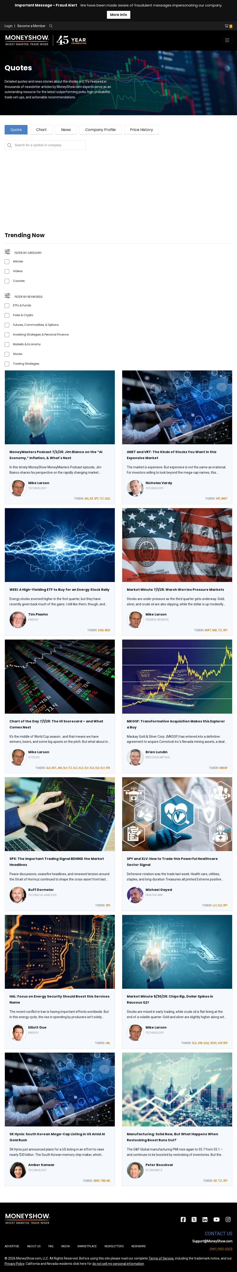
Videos (18, 271)
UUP (220, 1043)
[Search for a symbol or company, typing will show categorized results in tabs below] (45, 145)
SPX (108, 768)
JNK (59, 768)
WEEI (107, 630)
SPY (96, 498)
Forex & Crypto (23, 315)
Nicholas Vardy (159, 483)
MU (108, 1180)
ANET (224, 498)
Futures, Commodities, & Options (36, 325)
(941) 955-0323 (221, 1249)
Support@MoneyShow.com (212, 1241)
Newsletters (114, 1246)
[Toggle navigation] (227, 40)
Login (8, 26)
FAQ (50, 1246)
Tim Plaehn (38, 614)
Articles (18, 261)
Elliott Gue (37, 1027)
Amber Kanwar (41, 1165)
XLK (92, 768)
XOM (100, 630)
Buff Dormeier (41, 889)
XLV (97, 768)
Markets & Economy (27, 344)
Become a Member (32, 26)
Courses (19, 281)
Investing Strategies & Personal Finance (41, 334)
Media (65, 1246)
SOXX (213, 1043)
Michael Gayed (159, 889)
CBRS (96, 1180)
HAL (108, 1043)
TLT (101, 498)
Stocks (17, 354)
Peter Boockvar (159, 1165)
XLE (81, 768)
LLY (215, 905)
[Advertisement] (118, 182)
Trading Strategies (26, 364)
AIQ (87, 498)
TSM (102, 1180)
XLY (102, 768)
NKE (214, 630)
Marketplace (87, 1246)
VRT (218, 498)
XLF (86, 768)
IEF (91, 498)
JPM (199, 1043)
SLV (65, 768)
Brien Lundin (157, 752)
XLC (75, 768)
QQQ (107, 498)
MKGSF (224, 768)
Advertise (12, 1246)
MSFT (208, 630)
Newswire (138, 1246)
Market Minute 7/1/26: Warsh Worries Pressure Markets (175, 589)
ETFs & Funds (22, 305)
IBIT (54, 768)
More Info (118, 14)
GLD (48, 768)
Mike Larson (38, 483)
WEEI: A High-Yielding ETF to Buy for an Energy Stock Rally (59, 589)
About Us (34, 1246)
